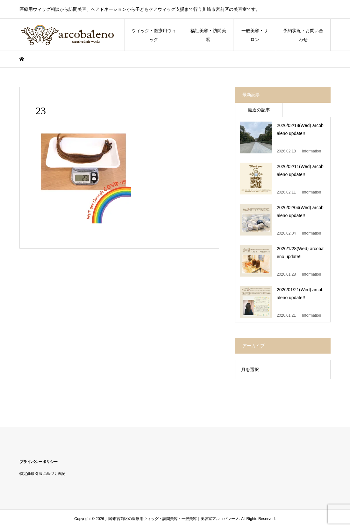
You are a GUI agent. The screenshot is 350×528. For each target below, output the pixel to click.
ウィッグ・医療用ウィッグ (154, 35)
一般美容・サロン (254, 35)
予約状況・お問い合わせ (303, 35)
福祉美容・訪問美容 (208, 35)
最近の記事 (259, 109)
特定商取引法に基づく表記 (42, 473)
